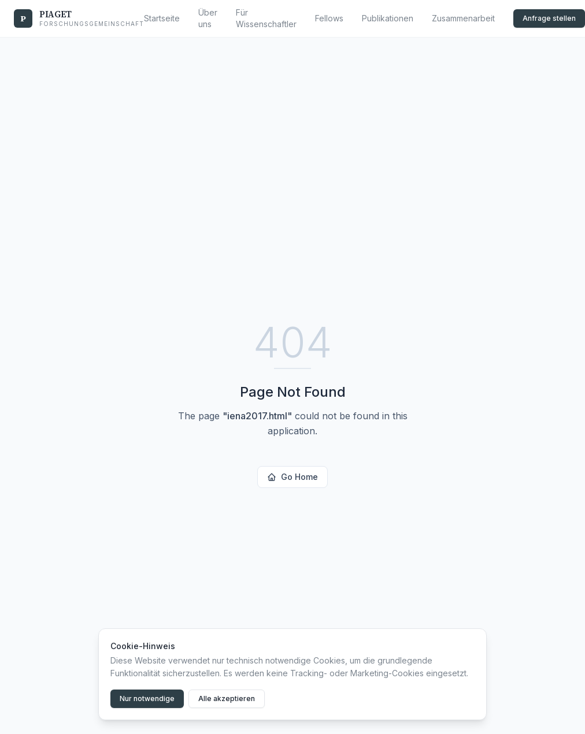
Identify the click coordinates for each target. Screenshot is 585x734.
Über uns (207, 18)
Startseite (162, 18)
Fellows (329, 18)
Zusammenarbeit (463, 18)
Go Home (292, 477)
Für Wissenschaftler (266, 18)
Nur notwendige (147, 698)
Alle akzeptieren (226, 698)
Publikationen (387, 18)
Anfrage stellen (549, 18)
